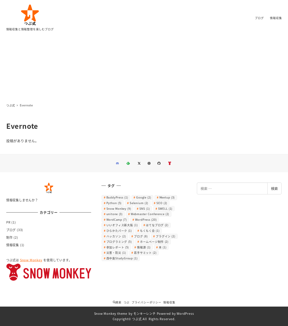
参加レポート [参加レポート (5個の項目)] (117, 247)
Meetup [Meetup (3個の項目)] (167, 197)
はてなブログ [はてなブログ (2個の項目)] (157, 225)
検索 (274, 188)
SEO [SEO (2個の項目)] (161, 203)
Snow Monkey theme (111, 313)
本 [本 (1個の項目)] (163, 247)
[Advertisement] (144, 68)
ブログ (11, 230)
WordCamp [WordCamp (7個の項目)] (116, 219)
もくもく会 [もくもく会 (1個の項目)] (150, 230)
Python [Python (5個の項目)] (114, 203)
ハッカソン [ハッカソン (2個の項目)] (116, 236)
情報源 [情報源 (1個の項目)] (144, 247)
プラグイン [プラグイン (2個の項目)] (165, 236)
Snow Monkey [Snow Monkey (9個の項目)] (118, 208)
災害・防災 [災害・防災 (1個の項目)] (116, 252)
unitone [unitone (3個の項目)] (114, 214)
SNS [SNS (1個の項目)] (144, 208)
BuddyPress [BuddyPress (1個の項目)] (117, 197)
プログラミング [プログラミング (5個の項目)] (119, 241)
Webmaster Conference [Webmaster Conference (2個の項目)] (150, 214)
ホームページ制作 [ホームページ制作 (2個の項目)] (154, 241)
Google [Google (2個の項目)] (143, 197)
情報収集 (12, 245)
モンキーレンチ (144, 313)
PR (8, 222)
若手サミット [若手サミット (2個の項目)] (145, 252)
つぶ (127, 302)
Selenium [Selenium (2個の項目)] (139, 203)
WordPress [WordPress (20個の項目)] (146, 219)
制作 (9, 237)
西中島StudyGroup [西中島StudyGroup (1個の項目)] (122, 258)
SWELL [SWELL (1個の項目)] (165, 208)
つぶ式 (137, 319)
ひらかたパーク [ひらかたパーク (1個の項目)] (119, 230)
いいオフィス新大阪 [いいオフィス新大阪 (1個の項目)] (122, 225)
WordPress (185, 313)
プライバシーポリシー (146, 302)
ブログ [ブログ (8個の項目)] (141, 236)
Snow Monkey (31, 260)
